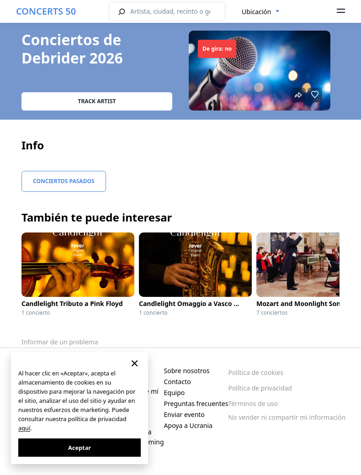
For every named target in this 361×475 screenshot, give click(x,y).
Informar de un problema (59, 342)
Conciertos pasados (64, 181)
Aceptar (79, 447)
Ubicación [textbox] (256, 11)
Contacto (177, 381)
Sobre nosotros (187, 370)
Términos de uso (253, 403)
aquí (24, 428)
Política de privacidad (260, 388)
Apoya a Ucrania (188, 425)
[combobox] (260, 12)
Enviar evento (184, 414)
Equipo (174, 392)
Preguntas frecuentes (196, 403)
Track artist (97, 101)
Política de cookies (255, 372)
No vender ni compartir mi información (286, 417)
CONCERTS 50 (46, 11)
